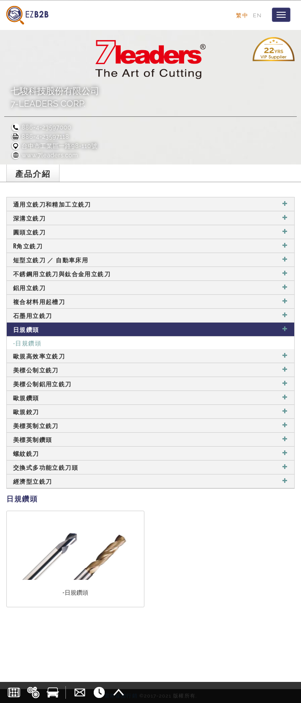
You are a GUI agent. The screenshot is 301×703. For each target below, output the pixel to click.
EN (257, 15)
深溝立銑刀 (150, 217)
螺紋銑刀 (150, 453)
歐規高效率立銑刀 (150, 355)
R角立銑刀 (150, 245)
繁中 (242, 15)
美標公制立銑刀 (150, 369)
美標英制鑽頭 (150, 439)
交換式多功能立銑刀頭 (150, 467)
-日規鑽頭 (27, 342)
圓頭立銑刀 (150, 231)
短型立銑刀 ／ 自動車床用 (150, 259)
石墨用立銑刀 (150, 315)
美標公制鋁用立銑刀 (150, 383)
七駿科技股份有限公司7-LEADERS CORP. (55, 97)
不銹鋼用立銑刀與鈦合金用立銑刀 (150, 273)
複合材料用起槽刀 (150, 301)
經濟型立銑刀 (150, 481)
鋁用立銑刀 (150, 287)
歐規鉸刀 (150, 411)
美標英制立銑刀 (150, 425)
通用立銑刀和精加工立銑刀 (150, 203)
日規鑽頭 (150, 329)
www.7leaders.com (44, 155)
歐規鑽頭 (150, 397)
